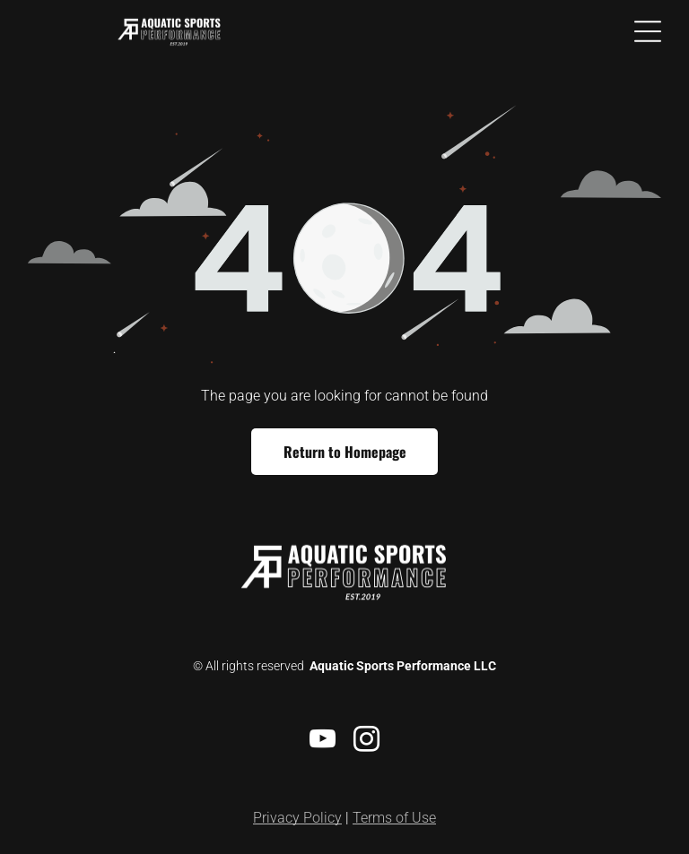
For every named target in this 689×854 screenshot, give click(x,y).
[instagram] (367, 741)
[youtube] (323, 741)
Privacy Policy (297, 817)
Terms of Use (394, 817)
